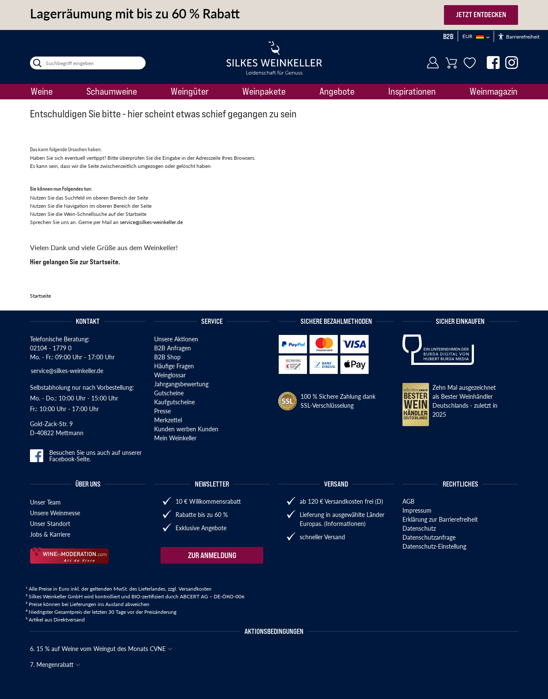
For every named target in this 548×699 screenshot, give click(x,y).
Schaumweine (111, 91)
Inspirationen (412, 91)
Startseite (40, 295)
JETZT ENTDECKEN (481, 14)
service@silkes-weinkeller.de (151, 222)
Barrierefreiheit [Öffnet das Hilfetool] (518, 36)
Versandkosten (195, 588)
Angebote (336, 91)
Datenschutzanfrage (429, 537)
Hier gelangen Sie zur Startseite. (75, 261)
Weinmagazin (494, 91)
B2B (448, 36)
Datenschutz (419, 528)
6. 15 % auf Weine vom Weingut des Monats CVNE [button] (98, 648)
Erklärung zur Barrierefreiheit (440, 519)
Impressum (417, 510)
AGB (408, 501)
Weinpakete (264, 91)
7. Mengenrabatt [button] (52, 664)
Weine (42, 91)
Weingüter (189, 91)
